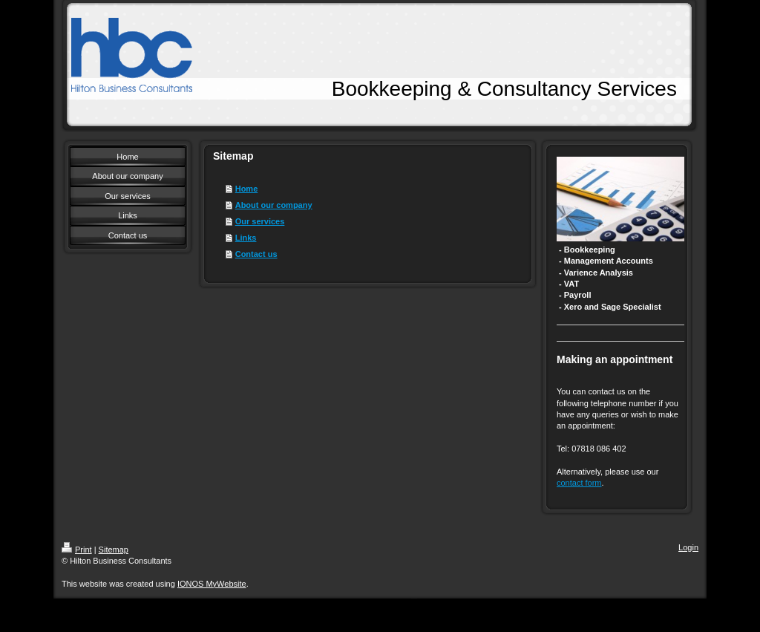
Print (77, 549)
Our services (260, 221)
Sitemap (113, 549)
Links (246, 237)
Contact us (256, 254)
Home (246, 188)
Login (688, 547)
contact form (579, 482)
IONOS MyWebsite (211, 583)
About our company (273, 205)
